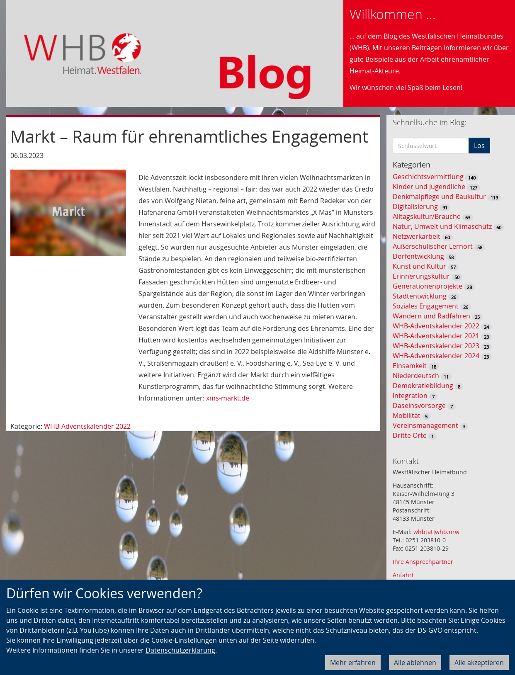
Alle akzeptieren (479, 662)
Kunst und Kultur (419, 266)
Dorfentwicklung (418, 256)
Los (479, 145)
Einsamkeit (410, 365)
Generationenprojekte (427, 286)
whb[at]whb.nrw (436, 532)
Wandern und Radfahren (431, 316)
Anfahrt (403, 575)
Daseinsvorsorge (419, 405)
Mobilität (406, 415)
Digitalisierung (415, 206)
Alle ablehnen (415, 662)
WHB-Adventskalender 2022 (87, 426)
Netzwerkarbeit (416, 236)
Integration (410, 395)
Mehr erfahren (353, 662)
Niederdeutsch (416, 375)
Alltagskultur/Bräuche (427, 216)
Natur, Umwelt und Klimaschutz (442, 226)
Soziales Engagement (426, 306)
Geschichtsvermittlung (428, 176)
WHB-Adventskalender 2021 (436, 335)
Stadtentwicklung (420, 296)
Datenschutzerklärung (180, 650)
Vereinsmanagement (425, 425)
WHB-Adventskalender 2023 (436, 345)
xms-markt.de (227, 398)
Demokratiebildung (423, 385)
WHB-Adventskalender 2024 (436, 355)
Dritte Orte (410, 435)
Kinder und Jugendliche (429, 186)
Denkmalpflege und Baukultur (439, 196)
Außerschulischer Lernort (433, 246)
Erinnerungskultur (421, 276)
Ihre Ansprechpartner (423, 562)
